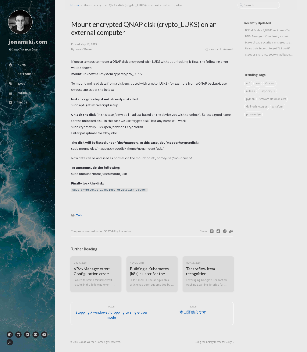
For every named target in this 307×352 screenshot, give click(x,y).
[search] (260, 5)
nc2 (248, 83)
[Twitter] (211, 231)
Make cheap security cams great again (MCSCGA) (276, 42)
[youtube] (44, 335)
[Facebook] (218, 231)
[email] (36, 335)
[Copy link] (231, 231)
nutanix (250, 91)
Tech (79, 215)
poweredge (253, 114)
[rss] (10, 342)
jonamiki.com (27, 41)
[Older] (111, 313)
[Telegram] (224, 231)
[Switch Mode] (10, 335)
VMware (270, 83)
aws (257, 83)
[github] (18, 335)
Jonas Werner (87, 342)
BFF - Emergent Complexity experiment (269, 36)
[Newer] (193, 313)
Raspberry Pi (267, 91)
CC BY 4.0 (109, 231)
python (250, 99)
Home (74, 5)
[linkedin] (27, 335)
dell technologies (256, 106)
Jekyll (229, 342)
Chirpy (210, 342)
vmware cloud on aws (273, 99)
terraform (277, 106)
